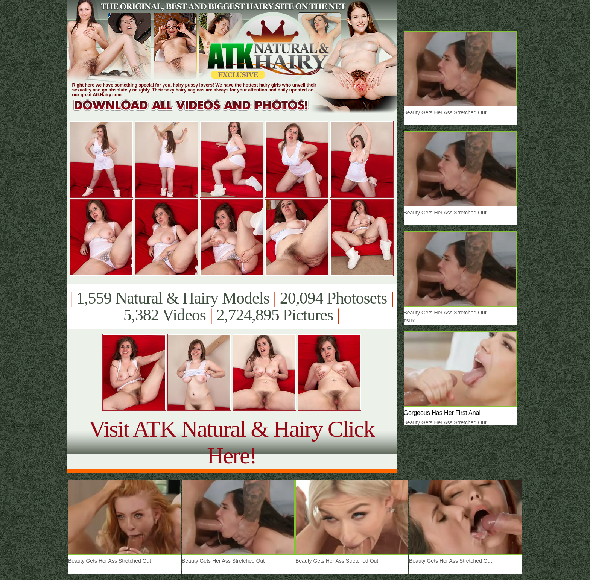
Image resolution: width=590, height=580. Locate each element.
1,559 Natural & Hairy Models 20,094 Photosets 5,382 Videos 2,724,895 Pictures (232, 306)
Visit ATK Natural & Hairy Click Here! (231, 442)
